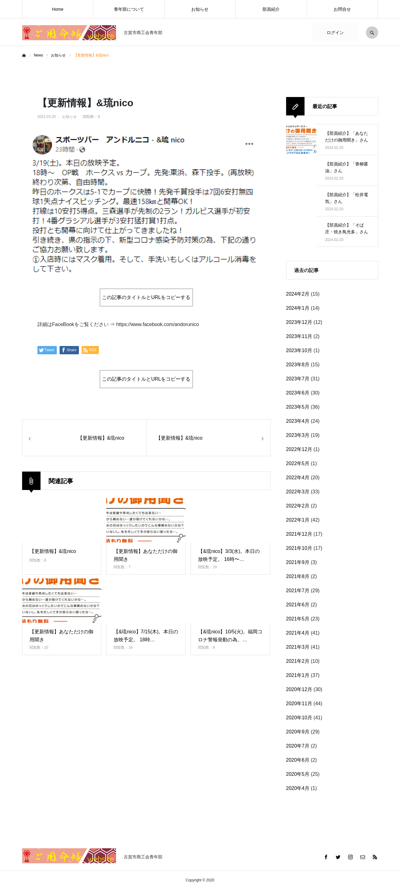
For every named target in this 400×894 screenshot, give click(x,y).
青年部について (129, 9)
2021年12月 (299, 534)
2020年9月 (298, 731)
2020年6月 (298, 760)
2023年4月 (298, 421)
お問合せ (342, 9)
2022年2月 (298, 505)
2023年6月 (298, 392)
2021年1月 (298, 675)
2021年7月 (298, 590)
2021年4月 (298, 633)
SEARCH (372, 32)
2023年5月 (298, 407)
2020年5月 (298, 774)
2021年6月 (298, 604)
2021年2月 (298, 661)
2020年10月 (299, 717)
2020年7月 (298, 745)
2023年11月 (299, 336)
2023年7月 (298, 378)
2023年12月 (299, 322)
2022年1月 (298, 520)
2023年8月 (298, 364)
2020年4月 (298, 788)
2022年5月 (298, 463)
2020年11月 (299, 703)
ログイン (335, 32)
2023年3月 (298, 435)
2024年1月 (298, 308)
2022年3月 (298, 491)
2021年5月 (298, 618)
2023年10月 (299, 350)
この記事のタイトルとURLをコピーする (146, 297)
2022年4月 (298, 477)
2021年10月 (299, 548)
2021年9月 (298, 562)
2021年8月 (298, 576)
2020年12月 (299, 689)
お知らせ (199, 9)
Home (57, 9)
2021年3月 (298, 647)
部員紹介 (271, 9)
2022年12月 (299, 449)
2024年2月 (298, 294)
